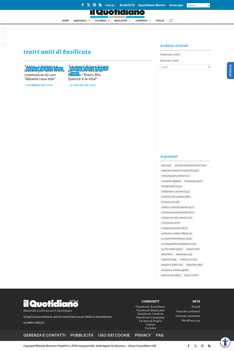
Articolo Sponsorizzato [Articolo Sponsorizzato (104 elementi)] (190, 165)
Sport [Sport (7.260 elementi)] (191, 275)
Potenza (88, 68)
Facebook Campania (150, 317)
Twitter (150, 324)
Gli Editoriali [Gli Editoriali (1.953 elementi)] (171, 186)
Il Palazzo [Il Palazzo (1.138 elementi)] (170, 202)
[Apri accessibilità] (225, 342)
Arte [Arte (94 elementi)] (166, 165)
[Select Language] (198, 5)
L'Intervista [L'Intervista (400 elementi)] (170, 223)
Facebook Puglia (150, 321)
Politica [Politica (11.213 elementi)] (188, 259)
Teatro (58, 68)
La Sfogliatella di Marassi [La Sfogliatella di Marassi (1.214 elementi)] (178, 244)
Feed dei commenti (188, 316)
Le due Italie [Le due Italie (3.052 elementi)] (171, 249)
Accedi (195, 306)
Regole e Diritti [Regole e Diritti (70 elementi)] (172, 265)
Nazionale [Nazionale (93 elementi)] (184, 254)
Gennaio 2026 (169, 60)
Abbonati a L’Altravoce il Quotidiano (47, 310)
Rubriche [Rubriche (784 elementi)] (194, 265)
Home (65, 20)
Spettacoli (46, 68)
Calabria (100, 20)
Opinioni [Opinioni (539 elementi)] (168, 259)
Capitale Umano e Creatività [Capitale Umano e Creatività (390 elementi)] (180, 170)
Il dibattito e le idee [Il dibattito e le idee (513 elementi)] (175, 191)
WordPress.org (191, 320)
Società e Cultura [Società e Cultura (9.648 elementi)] (174, 270)
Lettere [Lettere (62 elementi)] (192, 249)
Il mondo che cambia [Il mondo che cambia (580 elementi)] (175, 196)
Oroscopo (176, 5)
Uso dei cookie (114, 335)
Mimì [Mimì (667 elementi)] (167, 254)
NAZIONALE (80, 20)
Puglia (160, 20)
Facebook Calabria (150, 313)
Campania (141, 20)
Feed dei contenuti (188, 311)
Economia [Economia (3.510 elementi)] (194, 181)
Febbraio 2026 (170, 54)
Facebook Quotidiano (150, 306)
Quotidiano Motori (152, 5)
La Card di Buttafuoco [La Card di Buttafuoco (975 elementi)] (176, 238)
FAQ (159, 335)
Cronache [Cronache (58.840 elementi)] (171, 181)
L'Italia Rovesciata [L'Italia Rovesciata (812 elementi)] (174, 228)
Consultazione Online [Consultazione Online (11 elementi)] (175, 176)
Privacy (143, 335)
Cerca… (110, 5)
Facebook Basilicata (150, 310)
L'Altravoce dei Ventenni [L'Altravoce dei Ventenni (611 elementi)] (177, 212)
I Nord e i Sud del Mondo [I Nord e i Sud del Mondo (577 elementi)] (177, 207)
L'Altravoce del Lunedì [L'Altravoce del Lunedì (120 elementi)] (176, 217)
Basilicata (120, 20)
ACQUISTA (127, 5)
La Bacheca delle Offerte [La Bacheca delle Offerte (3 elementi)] (176, 233)
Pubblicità (81, 335)
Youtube (150, 328)
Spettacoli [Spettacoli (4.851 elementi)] (171, 275)
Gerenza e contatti (44, 335)
